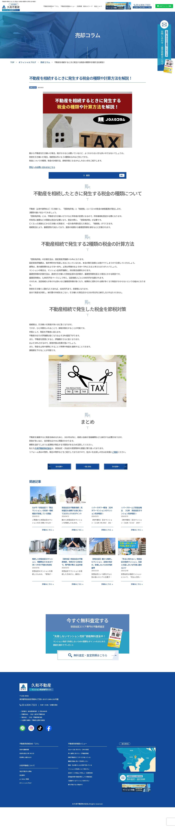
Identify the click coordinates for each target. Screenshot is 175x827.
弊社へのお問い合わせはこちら (42, 167)
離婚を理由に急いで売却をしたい (78, 761)
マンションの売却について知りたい (78, 769)
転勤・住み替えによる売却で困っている (80, 765)
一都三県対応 (125, 743)
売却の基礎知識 (24, 749)
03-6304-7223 (143, 5)
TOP (12, 62)
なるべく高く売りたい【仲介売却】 (78, 749)
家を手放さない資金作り (75, 784)
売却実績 (79, 6)
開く (121, 175)
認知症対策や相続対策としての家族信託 (80, 776)
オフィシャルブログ (27, 62)
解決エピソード (88, 6)
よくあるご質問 (24, 779)
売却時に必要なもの (25, 757)
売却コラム (45, 62)
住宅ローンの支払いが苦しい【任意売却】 (80, 773)
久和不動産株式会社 (43, 448)
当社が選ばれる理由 (25, 771)
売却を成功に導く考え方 (26, 753)
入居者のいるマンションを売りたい (78, 780)
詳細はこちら (47, 529)
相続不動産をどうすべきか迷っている (79, 757)
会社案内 (22, 775)
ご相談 (115, 451)
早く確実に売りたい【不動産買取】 (78, 753)
